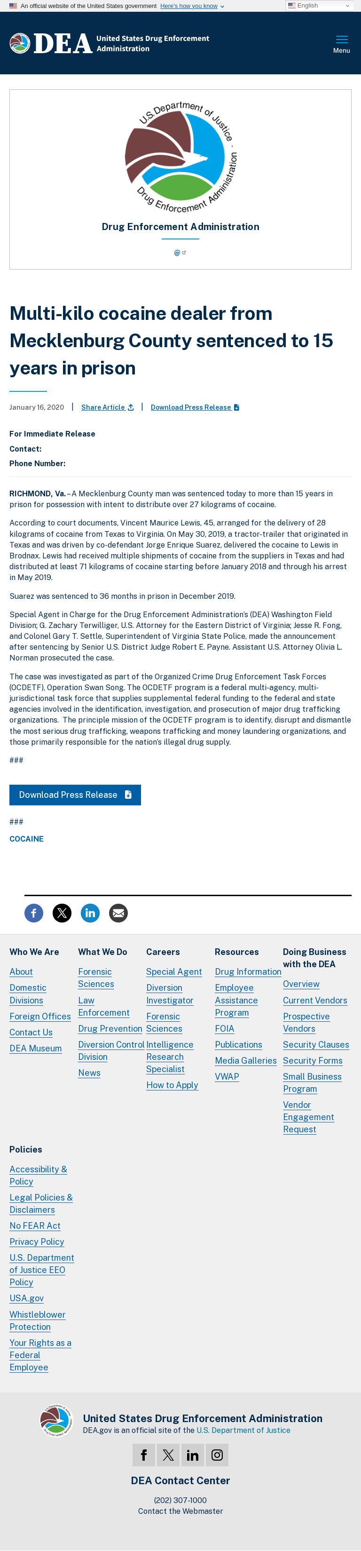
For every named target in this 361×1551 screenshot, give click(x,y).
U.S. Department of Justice (243, 1430)
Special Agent (174, 972)
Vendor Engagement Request (308, 1117)
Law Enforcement (104, 1006)
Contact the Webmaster (180, 1511)
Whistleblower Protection (37, 1321)
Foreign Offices (40, 1016)
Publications (238, 1045)
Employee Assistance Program (236, 1000)
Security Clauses (316, 1045)
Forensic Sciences (96, 978)
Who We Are (34, 952)
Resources (237, 952)
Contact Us (31, 1032)
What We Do (102, 952)
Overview (301, 984)
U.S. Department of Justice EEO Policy (41, 1270)
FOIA (225, 1029)
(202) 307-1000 (180, 1500)
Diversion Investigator (170, 994)
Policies (25, 1149)
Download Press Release (195, 407)
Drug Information (248, 972)
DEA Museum (35, 1048)
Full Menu (342, 45)
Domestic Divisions (28, 994)
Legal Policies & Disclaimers (41, 1204)
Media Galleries (246, 1061)
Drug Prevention (110, 1029)
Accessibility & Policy (38, 1175)
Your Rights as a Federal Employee (40, 1355)
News (89, 1073)
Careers (163, 952)
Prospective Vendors (306, 1022)
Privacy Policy (36, 1242)
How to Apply (172, 1085)
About (21, 972)
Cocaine (26, 839)
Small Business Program (312, 1083)
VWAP (227, 1077)
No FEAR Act (35, 1226)
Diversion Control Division (111, 1051)
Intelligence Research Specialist (170, 1057)
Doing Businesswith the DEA (314, 958)
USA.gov (26, 1298)
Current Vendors (315, 1000)
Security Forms (313, 1061)
